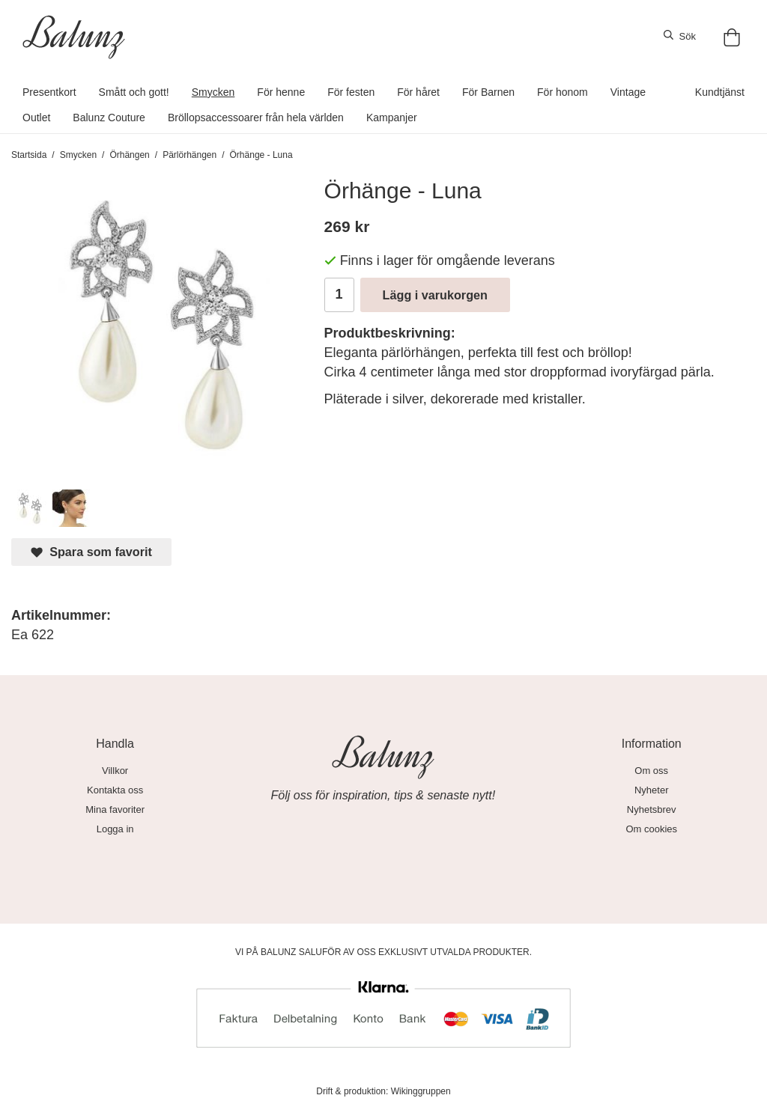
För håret (418, 92)
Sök (680, 36)
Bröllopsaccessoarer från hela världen (256, 117)
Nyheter (651, 790)
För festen (351, 92)
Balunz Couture (109, 117)
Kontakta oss (115, 790)
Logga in (115, 829)
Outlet (36, 117)
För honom (562, 92)
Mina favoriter (115, 809)
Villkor (115, 770)
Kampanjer (391, 117)
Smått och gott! (134, 92)
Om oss (651, 770)
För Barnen (488, 92)
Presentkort (49, 92)
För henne (281, 92)
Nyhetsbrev (651, 809)
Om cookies (651, 829)
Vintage (628, 92)
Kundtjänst (720, 92)
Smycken (213, 92)
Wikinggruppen (421, 1091)
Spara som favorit (91, 552)
